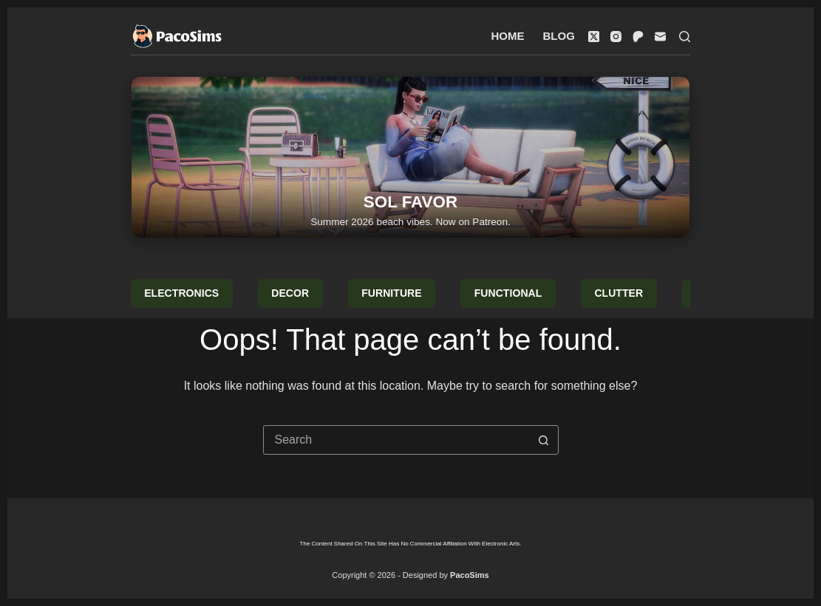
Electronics (181, 293)
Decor (290, 293)
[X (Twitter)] (593, 36)
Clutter (618, 293)
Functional (508, 293)
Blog (559, 36)
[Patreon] (638, 36)
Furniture (391, 293)
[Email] (660, 36)
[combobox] (397, 440)
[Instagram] (615, 36)
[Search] (684, 36)
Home (508, 36)
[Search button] (544, 440)
